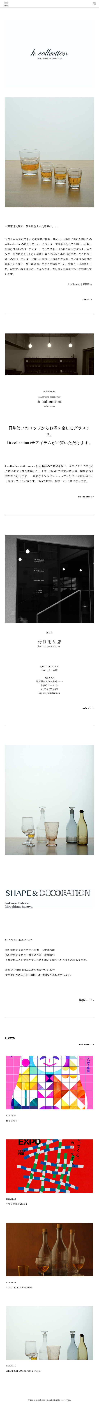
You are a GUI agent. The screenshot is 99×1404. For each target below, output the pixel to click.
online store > (86, 496)
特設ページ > (86, 1000)
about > (87, 299)
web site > (88, 708)
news (10, 1037)
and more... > (86, 1044)
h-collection (42, 1400)
